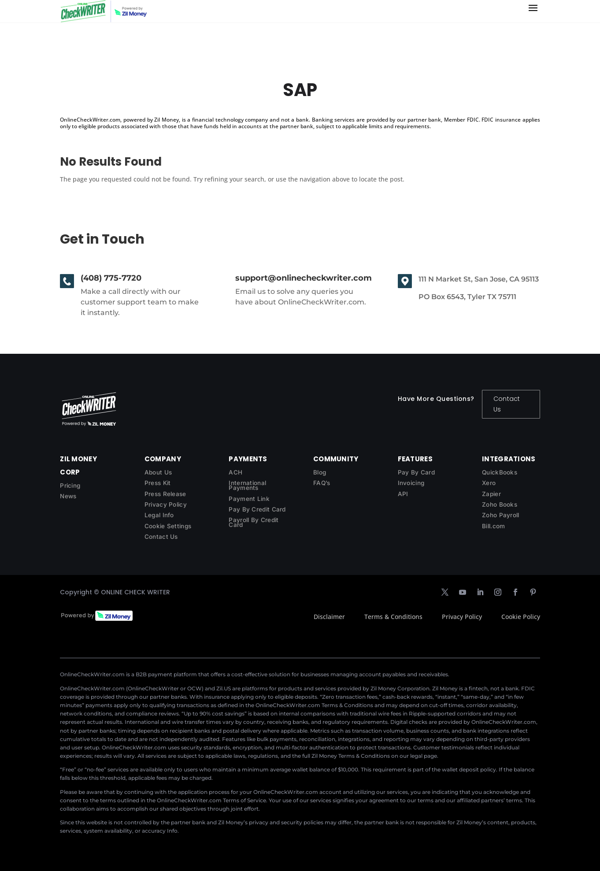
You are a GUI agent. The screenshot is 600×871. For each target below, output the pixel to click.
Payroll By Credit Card (253, 522)
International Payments (247, 485)
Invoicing (411, 482)
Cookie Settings (168, 526)
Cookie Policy (520, 616)
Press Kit (157, 482)
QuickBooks (499, 472)
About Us (158, 472)
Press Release (165, 493)
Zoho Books (499, 504)
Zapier (491, 493)
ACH (235, 472)
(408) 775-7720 (111, 278)
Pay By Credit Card (257, 509)
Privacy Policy (165, 504)
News (68, 496)
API (403, 493)
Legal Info (159, 515)
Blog (319, 472)
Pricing (70, 485)
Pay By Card (416, 472)
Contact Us (506, 404)
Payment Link (249, 498)
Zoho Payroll (500, 515)
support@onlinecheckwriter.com (303, 278)
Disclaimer (329, 616)
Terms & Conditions (393, 616)
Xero (489, 482)
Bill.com (493, 526)
